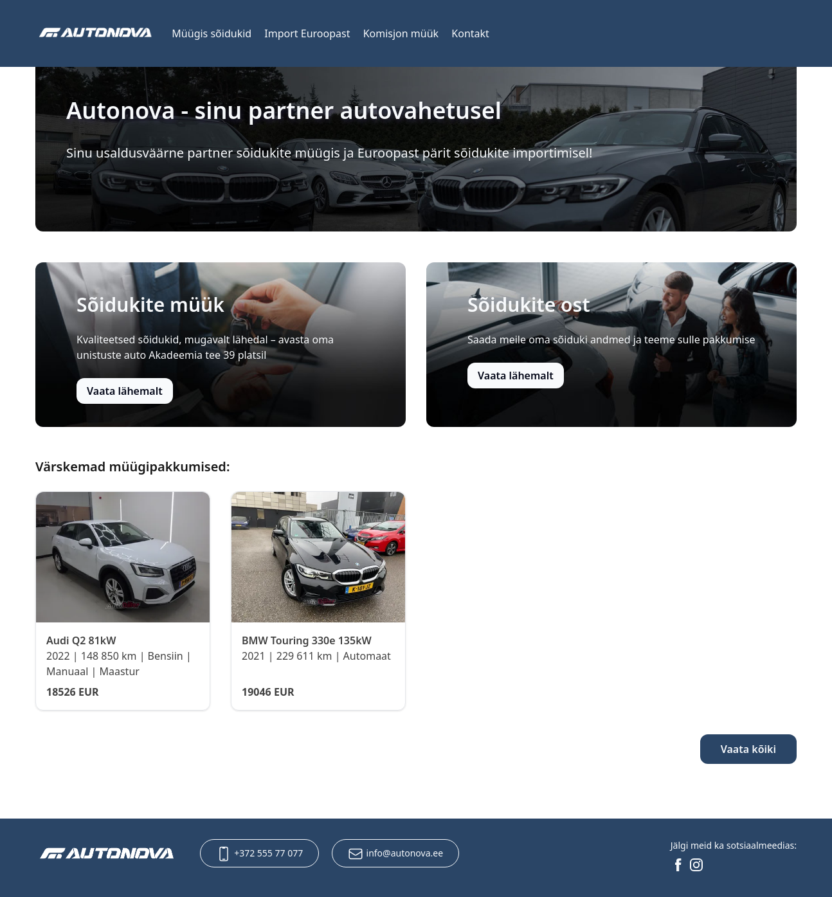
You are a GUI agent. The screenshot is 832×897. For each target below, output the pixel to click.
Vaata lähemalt (125, 391)
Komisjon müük (401, 33)
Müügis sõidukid (211, 33)
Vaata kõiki (748, 749)
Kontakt (470, 33)
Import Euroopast (307, 33)
